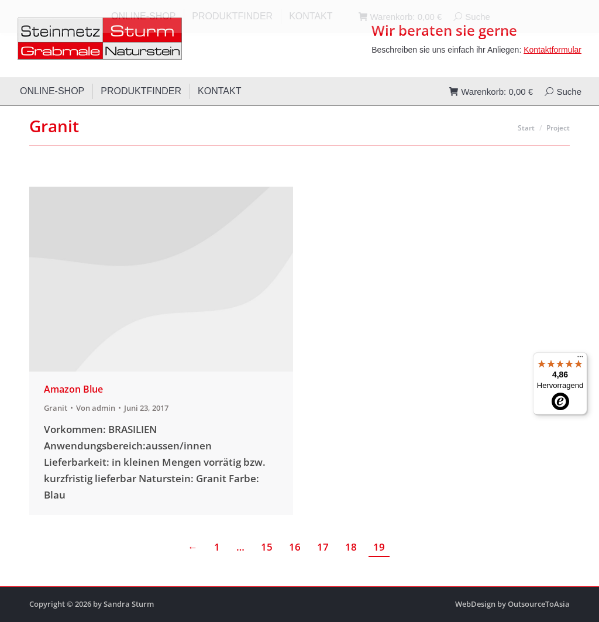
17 (323, 547)
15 (267, 547)
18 (351, 547)
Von (95, 408)
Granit (55, 408)
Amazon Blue (73, 389)
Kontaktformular (552, 49)
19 (379, 547)
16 (295, 547)
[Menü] (580, 359)
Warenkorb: (491, 91)
